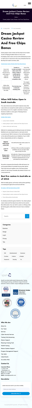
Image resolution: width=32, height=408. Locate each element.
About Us (3, 326)
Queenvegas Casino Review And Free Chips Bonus (13, 63)
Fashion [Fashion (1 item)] (14, 256)
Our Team (4, 329)
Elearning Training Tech (7, 343)
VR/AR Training (5, 345)
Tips (4, 242)
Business (5, 228)
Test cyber (4, 354)
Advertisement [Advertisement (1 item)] (13, 253)
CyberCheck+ (5, 357)
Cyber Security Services (7, 334)
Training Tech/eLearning (7, 337)
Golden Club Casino (6, 117)
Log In (4, 235)
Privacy (5, 238)
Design (4, 231)
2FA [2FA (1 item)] (5, 253)
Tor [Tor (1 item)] (21, 259)
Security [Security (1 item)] (15, 259)
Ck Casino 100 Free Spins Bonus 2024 (10, 188)
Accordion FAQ (5, 359)
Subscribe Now (16, 393)
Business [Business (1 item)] (22, 253)
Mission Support (5, 340)
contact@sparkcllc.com (10, 375)
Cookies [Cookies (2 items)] (6, 256)
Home (16, 17)
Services (3, 331)
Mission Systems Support (8, 348)
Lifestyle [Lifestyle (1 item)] (21, 256)
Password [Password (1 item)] (6, 259)
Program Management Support (9, 351)
